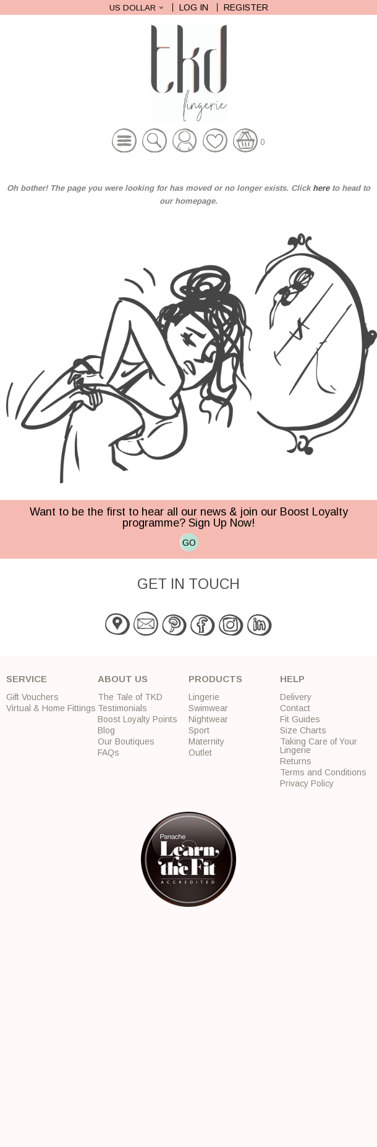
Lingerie (203, 697)
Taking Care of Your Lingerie (318, 745)
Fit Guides (300, 719)
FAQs (108, 752)
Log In (193, 7)
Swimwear (208, 708)
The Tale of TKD (130, 697)
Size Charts (303, 730)
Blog (106, 730)
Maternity (206, 741)
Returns (295, 761)
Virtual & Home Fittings (51, 708)
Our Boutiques (126, 741)
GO (189, 543)
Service (26, 678)
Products (215, 678)
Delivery (295, 697)
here (321, 188)
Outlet (200, 752)
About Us (123, 678)
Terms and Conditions (323, 772)
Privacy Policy (307, 783)
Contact (295, 708)
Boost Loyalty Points (137, 719)
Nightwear (208, 719)
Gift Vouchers (32, 697)
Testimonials (122, 708)
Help (292, 678)
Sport (199, 730)
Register (246, 7)
